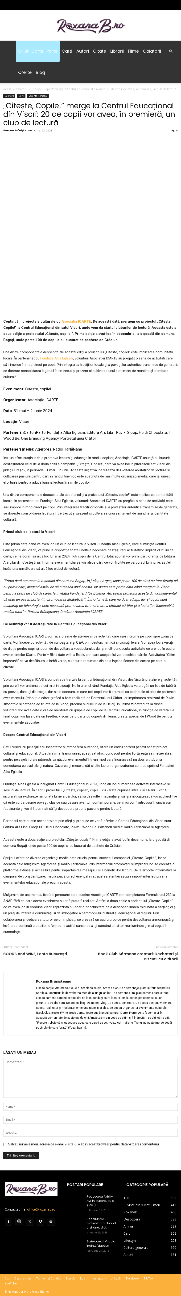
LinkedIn (116, 1278)
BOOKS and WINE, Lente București (35, 954)
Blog (40, 72)
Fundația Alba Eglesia (56, 358)
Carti (67, 51)
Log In (84, 1278)
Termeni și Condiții (48, 1278)
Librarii (117, 51)
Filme (133, 51)
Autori (82, 51)
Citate (99, 51)
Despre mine (23, 1278)
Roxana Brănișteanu (17, 130)
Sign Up (71, 1278)
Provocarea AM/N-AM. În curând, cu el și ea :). (100, 1201)
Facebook (132, 1278)
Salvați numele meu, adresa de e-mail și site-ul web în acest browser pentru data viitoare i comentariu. (84, 1144)
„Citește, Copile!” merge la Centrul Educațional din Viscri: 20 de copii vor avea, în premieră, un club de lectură (89, 114)
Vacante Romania (38, 95)
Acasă (7, 89)
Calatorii (152, 51)
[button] (170, 51)
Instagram (99, 1278)
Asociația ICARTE (76, 321)
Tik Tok (148, 1278)
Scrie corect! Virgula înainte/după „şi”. (100, 1243)
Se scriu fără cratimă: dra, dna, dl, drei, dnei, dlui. (101, 1223)
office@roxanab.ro (41, 1209)
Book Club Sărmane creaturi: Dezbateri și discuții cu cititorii (138, 956)
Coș (7, 1278)
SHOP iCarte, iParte (38, 51)
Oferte (25, 72)
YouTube (11, 1283)
